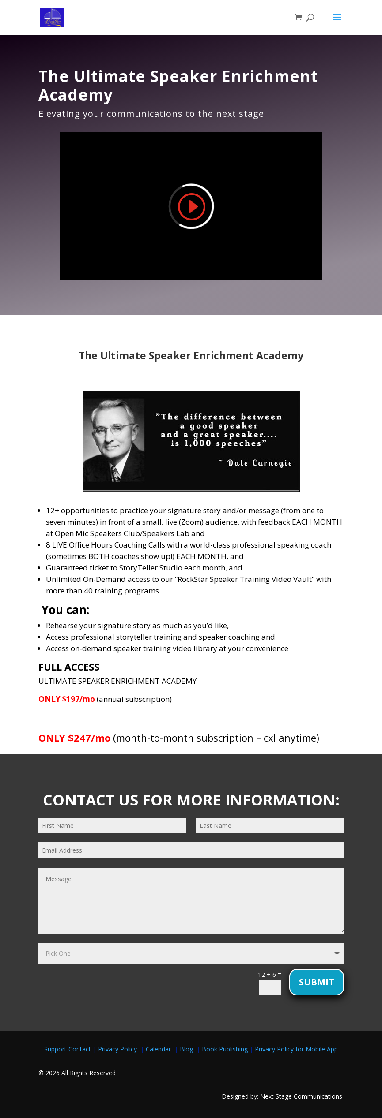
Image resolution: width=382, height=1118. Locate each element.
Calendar (160, 1049)
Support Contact (67, 1049)
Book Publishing (226, 1049)
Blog (187, 1049)
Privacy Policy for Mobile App (296, 1049)
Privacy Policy (119, 1049)
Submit (316, 982)
